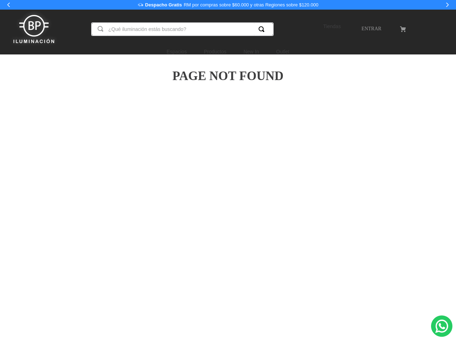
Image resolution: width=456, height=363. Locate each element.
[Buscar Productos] (263, 29)
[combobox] (182, 29)
